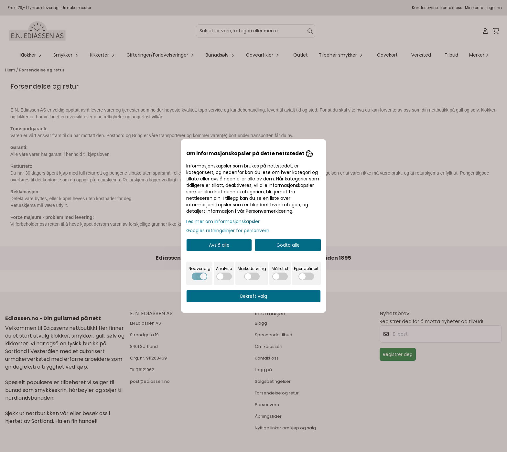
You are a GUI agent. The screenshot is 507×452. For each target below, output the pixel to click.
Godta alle (288, 245)
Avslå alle (219, 245)
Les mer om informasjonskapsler (223, 221)
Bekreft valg (253, 296)
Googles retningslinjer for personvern (227, 230)
